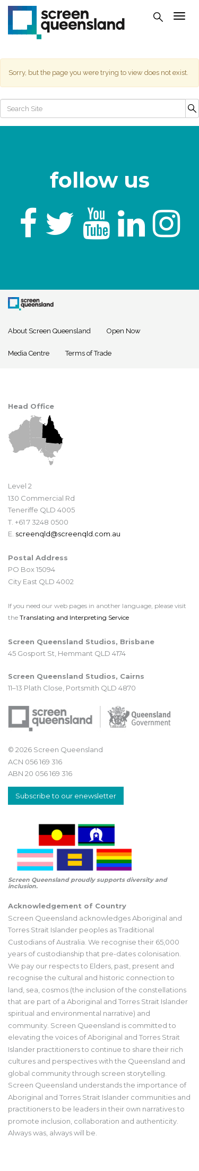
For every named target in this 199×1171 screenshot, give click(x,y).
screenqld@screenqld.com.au (67, 533)
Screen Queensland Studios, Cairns (76, 676)
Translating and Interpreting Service (74, 617)
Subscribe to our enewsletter (65, 795)
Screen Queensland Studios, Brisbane (81, 641)
